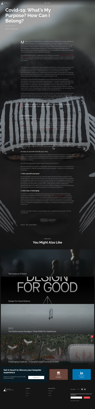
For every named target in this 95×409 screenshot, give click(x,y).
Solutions (28, 393)
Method (49, 393)
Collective (51, 388)
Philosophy (50, 390)
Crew (27, 390)
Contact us (36, 377)
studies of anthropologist (48, 129)
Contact (49, 395)
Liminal (28, 388)
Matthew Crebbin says (59, 195)
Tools (27, 395)
